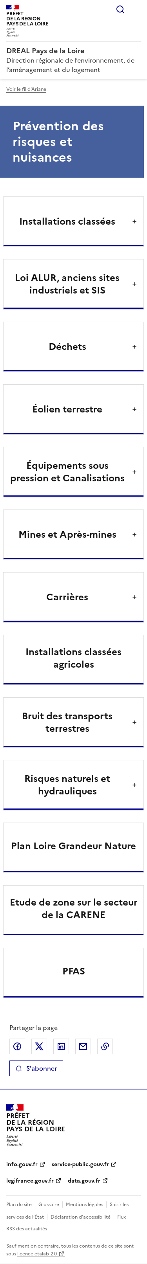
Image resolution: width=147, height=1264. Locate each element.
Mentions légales (84, 1204)
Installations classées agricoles (73, 658)
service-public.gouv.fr (80, 1164)
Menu (136, 9)
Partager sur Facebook (17, 1046)
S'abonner (36, 1068)
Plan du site (19, 1204)
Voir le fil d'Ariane (26, 89)
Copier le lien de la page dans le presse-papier (105, 1046)
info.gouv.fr (22, 1164)
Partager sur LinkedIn (61, 1046)
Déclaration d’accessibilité (81, 1217)
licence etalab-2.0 (37, 1253)
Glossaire (48, 1204)
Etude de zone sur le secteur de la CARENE (74, 908)
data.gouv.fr (84, 1181)
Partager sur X (39, 1046)
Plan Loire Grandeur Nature (73, 846)
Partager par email (83, 1046)
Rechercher (120, 9)
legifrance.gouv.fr (30, 1181)
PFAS (73, 971)
